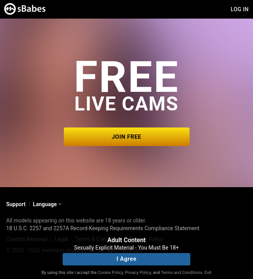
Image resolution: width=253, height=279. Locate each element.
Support (16, 204)
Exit (208, 272)
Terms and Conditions (181, 272)
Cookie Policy (110, 272)
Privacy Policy (138, 272)
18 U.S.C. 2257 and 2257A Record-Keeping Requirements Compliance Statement (103, 228)
